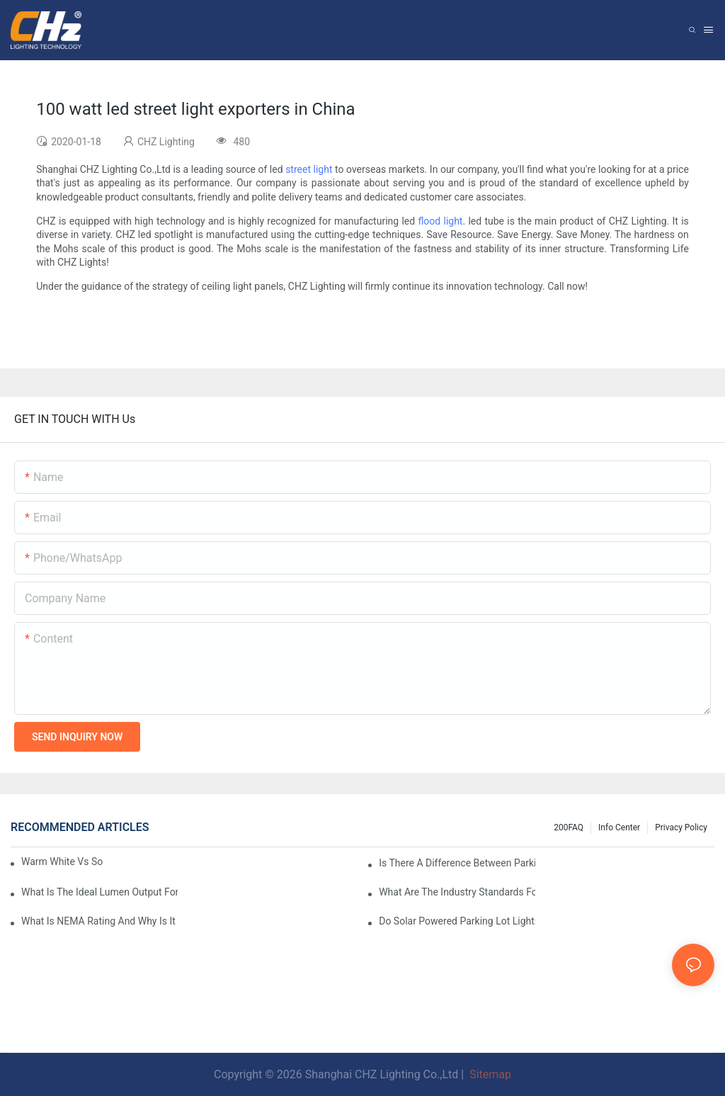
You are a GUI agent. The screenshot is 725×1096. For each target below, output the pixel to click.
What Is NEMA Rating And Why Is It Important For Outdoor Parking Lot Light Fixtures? (99, 921)
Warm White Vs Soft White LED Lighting (62, 861)
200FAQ (568, 827)
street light (308, 169)
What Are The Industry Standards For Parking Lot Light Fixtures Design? (457, 892)
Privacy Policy (681, 827)
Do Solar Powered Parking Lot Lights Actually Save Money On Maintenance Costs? (457, 921)
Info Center (619, 827)
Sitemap (489, 1074)
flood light (440, 221)
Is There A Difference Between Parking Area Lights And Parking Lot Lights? (457, 863)
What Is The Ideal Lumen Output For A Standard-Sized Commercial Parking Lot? (99, 892)
